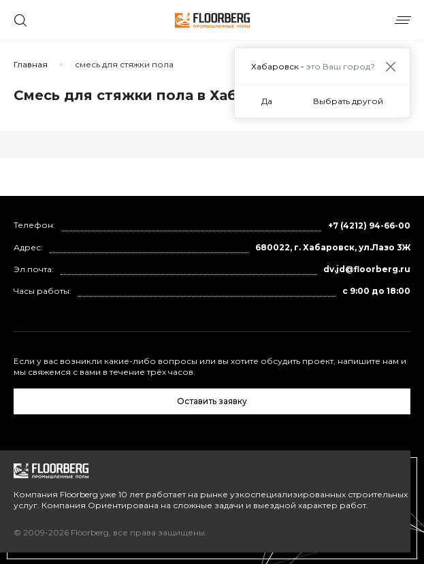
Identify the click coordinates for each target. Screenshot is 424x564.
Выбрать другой (348, 101)
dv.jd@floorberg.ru (366, 269)
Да (266, 101)
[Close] (390, 66)
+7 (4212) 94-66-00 (369, 225)
